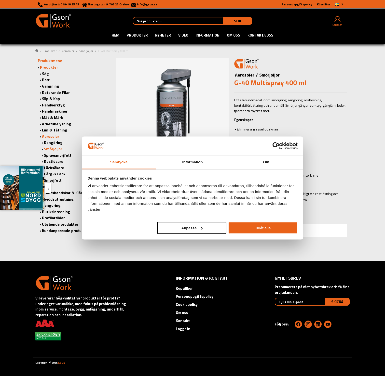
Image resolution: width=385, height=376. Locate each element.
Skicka (337, 302)
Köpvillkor (184, 288)
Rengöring (53, 142)
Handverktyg (53, 105)
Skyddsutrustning (58, 199)
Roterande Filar (56, 92)
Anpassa (192, 228)
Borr (46, 80)
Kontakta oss (260, 35)
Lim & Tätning (54, 130)
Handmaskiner (55, 111)
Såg (45, 74)
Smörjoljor (86, 51)
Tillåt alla (263, 228)
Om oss (233, 35)
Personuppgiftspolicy (194, 296)
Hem (115, 35)
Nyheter (163, 35)
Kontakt (183, 321)
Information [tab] (192, 162)
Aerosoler (68, 51)
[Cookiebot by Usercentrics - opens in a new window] (276, 145)
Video (183, 35)
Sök (237, 21)
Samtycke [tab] (119, 162)
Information (208, 35)
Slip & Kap (51, 99)
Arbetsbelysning (56, 124)
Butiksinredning (56, 212)
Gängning (50, 86)
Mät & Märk (52, 117)
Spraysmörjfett (57, 155)
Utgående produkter (60, 224)
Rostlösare (53, 161)
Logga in (183, 329)
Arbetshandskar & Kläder (64, 193)
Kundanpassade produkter (65, 230)
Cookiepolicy (187, 304)
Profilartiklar (53, 218)
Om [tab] (266, 162)
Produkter (137, 35)
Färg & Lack (54, 174)
